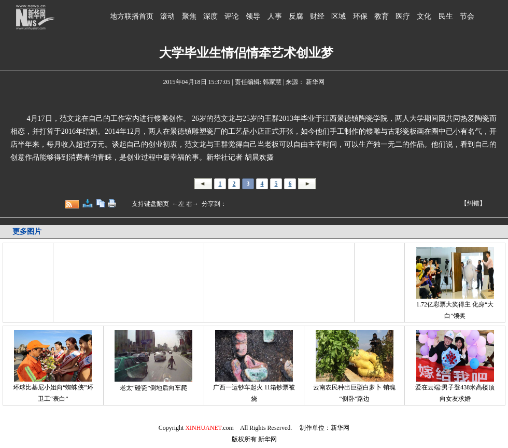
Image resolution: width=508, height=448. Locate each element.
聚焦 (189, 16)
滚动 (167, 16)
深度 (210, 16)
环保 (360, 16)
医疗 (403, 16)
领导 (253, 16)
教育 (381, 16)
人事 (274, 16)
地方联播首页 (131, 16)
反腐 (296, 16)
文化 (424, 16)
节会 (467, 16)
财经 (317, 16)
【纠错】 (473, 203)
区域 (338, 16)
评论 (231, 16)
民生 (446, 16)
